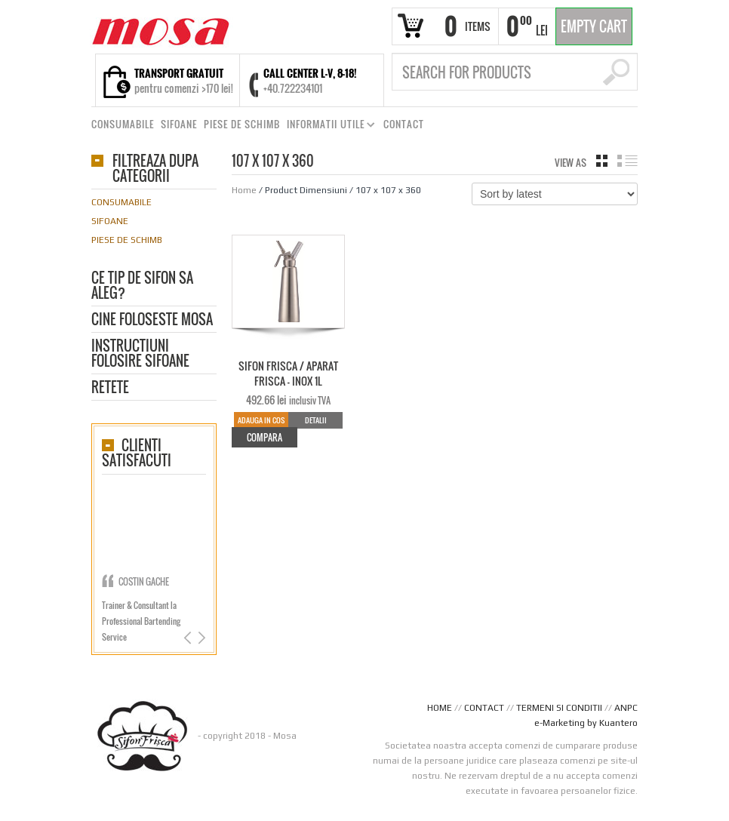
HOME (439, 708)
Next (200, 638)
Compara (264, 437)
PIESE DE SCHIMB (242, 124)
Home (244, 190)
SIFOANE (179, 124)
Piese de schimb (126, 240)
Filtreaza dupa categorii (155, 169)
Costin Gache (143, 581)
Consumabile (121, 202)
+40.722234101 (292, 88)
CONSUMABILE (122, 124)
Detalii (316, 420)
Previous (189, 638)
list (627, 161)
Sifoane (109, 221)
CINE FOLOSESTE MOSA (152, 320)
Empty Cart (594, 26)
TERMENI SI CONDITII (559, 708)
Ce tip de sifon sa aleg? (142, 286)
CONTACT (403, 124)
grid (602, 161)
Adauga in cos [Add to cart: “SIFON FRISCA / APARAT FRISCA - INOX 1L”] (261, 420)
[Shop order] (555, 194)
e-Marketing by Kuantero (586, 723)
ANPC (626, 708)
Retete (110, 388)
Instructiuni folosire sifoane (140, 354)
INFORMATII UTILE (328, 126)
